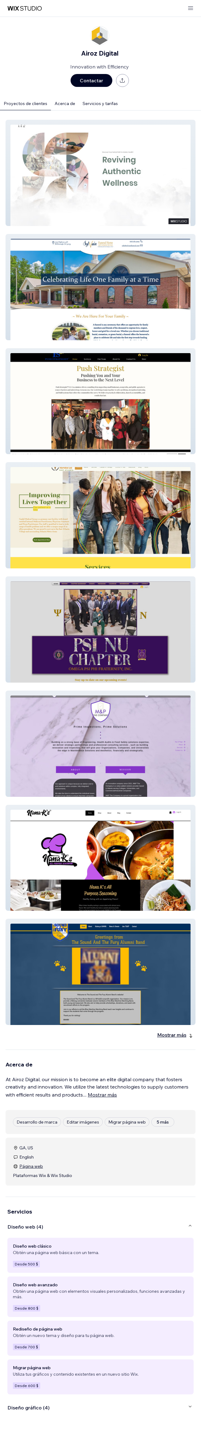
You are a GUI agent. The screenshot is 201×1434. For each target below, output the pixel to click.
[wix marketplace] (24, 8)
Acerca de (65, 103)
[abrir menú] (190, 8)
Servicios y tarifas (100, 103)
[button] (100, 173)
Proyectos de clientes (25, 103)
